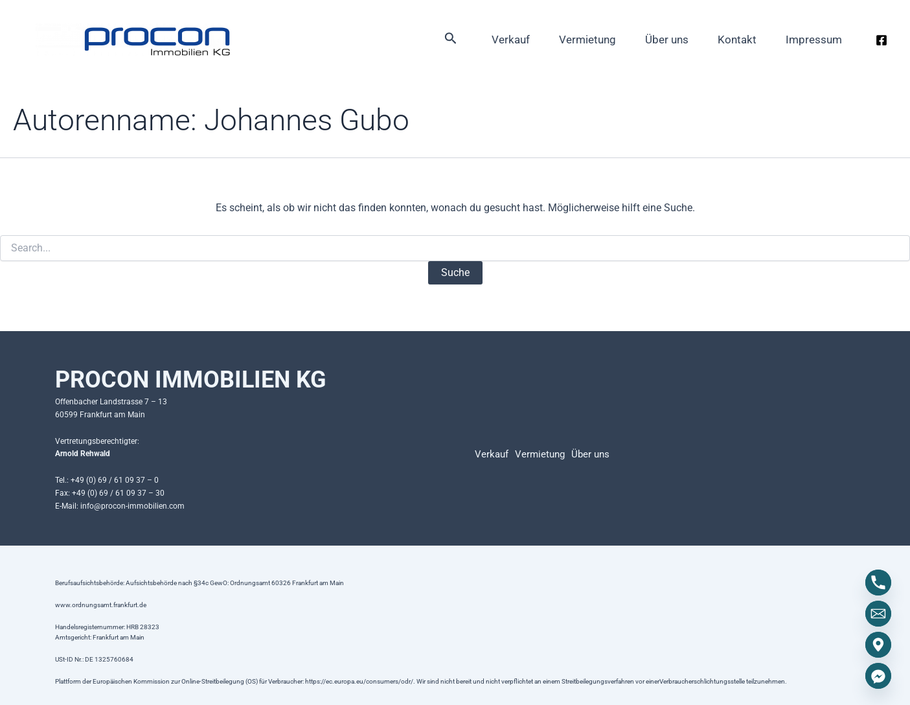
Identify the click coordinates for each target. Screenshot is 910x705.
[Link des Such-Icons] (402, 42)
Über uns (642, 42)
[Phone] (878, 582)
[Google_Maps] (878, 645)
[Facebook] (881, 43)
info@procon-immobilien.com (132, 506)
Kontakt (722, 42)
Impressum (808, 42)
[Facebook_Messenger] (878, 676)
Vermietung (553, 42)
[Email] (878, 614)
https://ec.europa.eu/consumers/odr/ (359, 681)
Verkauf (467, 42)
